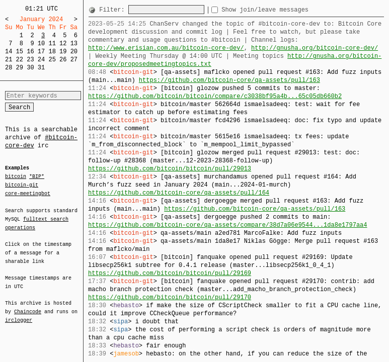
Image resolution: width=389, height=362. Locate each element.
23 (30, 59)
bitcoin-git (21, 185)
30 (30, 67)
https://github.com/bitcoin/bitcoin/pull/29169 (169, 273)
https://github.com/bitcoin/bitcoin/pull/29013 (169, 168)
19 (62, 51)
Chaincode (27, 305)
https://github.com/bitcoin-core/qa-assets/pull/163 (229, 80)
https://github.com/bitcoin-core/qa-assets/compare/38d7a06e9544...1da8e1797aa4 (227, 225)
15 (19, 51)
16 (30, 51)
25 (51, 59)
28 (8, 67)
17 (41, 51)
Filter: (113, 10)
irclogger (18, 313)
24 (41, 59)
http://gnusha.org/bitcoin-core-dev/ (314, 48)
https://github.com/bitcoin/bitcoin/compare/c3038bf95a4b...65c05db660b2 (215, 96)
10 (41, 43)
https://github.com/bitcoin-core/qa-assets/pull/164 (178, 193)
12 (62, 43)
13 (73, 43)
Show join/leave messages (283, 10)
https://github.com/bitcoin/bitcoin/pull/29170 (169, 297)
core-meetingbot (27, 193)
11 (51, 43)
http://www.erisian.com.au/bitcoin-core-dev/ (166, 48)
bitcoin (15, 176)
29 (19, 67)
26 (62, 59)
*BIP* (36, 176)
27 (73, 59)
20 (73, 51)
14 (8, 51)
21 (8, 59)
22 (19, 59)
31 (41, 67)
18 (51, 51)
